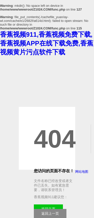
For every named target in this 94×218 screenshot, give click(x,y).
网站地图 (81, 171)
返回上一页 (50, 213)
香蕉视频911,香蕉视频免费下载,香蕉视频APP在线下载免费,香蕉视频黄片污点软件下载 (46, 43)
